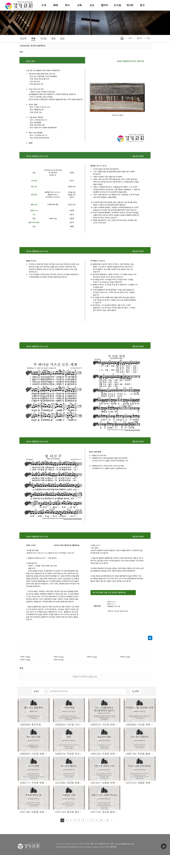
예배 (55, 5)
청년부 (23, 38)
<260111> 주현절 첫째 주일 (34, 782)
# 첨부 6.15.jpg (58, 660)
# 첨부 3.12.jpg (92, 657)
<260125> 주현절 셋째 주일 (105, 753)
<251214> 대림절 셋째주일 (140, 782)
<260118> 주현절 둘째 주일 (140, 753)
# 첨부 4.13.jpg (125, 657)
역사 (67, 5)
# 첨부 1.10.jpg (25, 657)
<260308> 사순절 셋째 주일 (140, 724)
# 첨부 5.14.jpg (25, 660)
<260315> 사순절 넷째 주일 (105, 724)
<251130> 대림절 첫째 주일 (34, 811)
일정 (62, 38)
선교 (91, 5)
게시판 (129, 5)
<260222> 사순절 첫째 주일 (34, 753)
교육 (79, 5)
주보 (33, 38)
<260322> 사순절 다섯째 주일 (70, 724)
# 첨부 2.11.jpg (58, 657)
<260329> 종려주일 (30, 724)
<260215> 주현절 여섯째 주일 (70, 753)
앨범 (53, 38)
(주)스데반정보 (111, 847)
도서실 (117, 5)
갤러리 (104, 5)
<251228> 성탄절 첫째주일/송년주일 (70, 782)
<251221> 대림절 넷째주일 (104, 782)
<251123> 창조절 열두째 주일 (70, 811)
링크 (142, 5)
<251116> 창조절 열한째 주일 (105, 811)
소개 (43, 5)
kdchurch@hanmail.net (124, 844)
